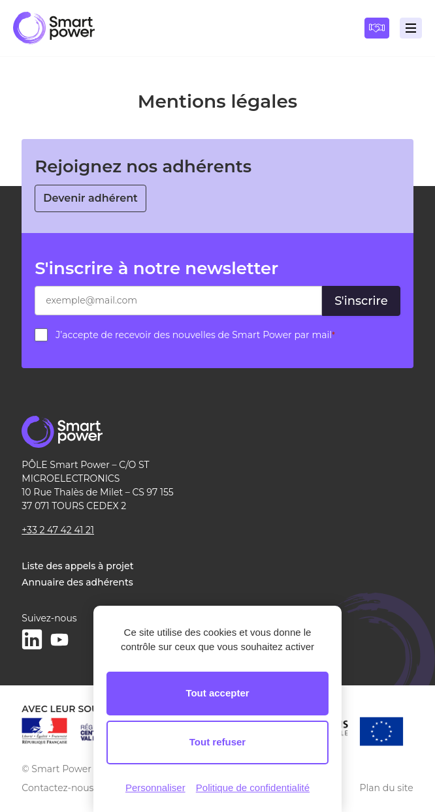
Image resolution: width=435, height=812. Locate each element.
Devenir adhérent (90, 198)
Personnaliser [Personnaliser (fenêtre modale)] (155, 787)
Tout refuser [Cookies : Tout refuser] (217, 741)
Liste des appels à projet (77, 566)
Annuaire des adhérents (77, 582)
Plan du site (386, 788)
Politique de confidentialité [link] (253, 787)
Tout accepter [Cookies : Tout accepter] (217, 692)
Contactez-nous (57, 788)
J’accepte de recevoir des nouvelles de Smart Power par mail (195, 335)
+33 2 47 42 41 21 (58, 530)
